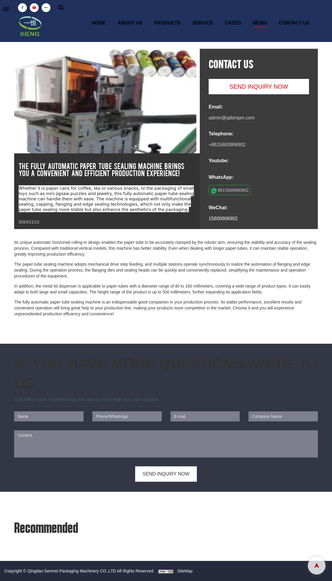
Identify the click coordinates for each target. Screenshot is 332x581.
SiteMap (184, 571)
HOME (99, 22)
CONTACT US (294, 22)
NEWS (260, 22)
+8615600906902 (227, 144)
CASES (233, 22)
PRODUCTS (167, 22)
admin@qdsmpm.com (232, 117)
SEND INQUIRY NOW (259, 86)
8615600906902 (233, 190)
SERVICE (202, 22)
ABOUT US (130, 22)
